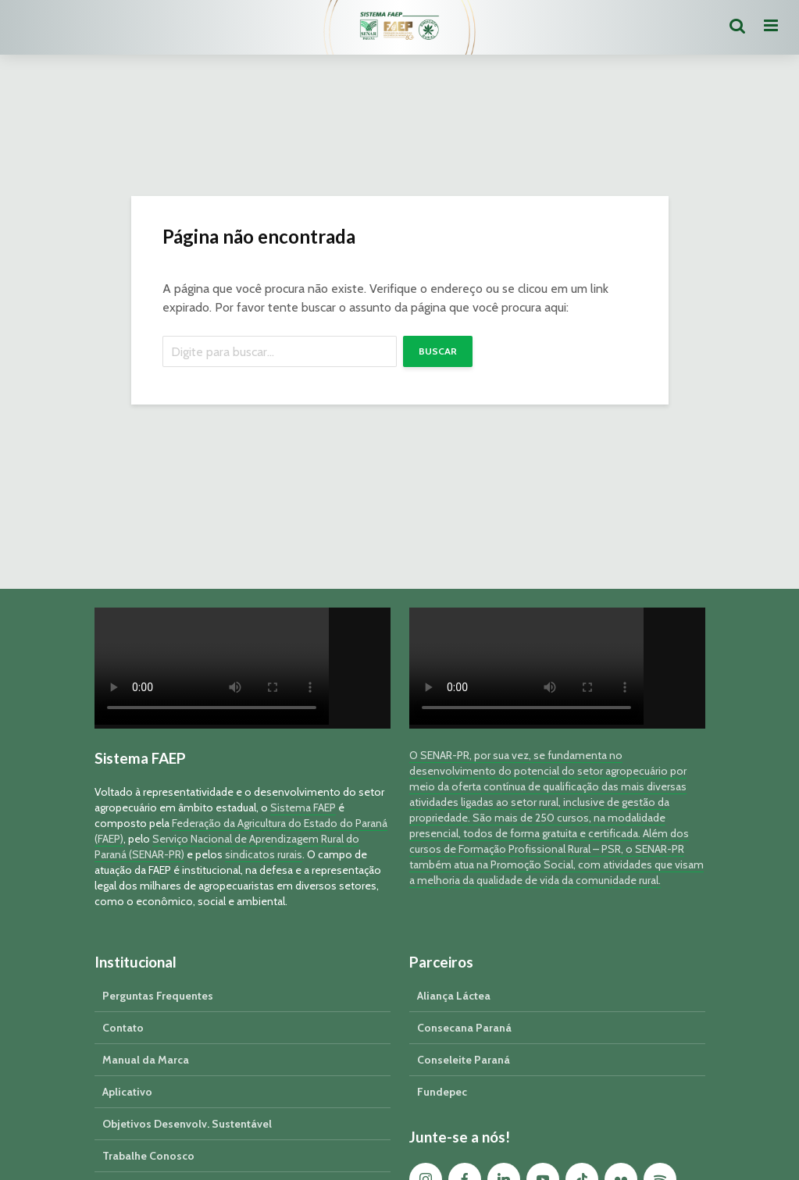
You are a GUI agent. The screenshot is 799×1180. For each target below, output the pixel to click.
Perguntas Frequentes (157, 996)
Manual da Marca (145, 1060)
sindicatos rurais (263, 854)
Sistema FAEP (303, 807)
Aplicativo (127, 1092)
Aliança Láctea (453, 996)
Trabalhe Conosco (148, 1156)
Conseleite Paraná (463, 1060)
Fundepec (442, 1092)
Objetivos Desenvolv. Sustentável (187, 1124)
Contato (123, 1028)
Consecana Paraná (464, 1028)
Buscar (438, 351)
